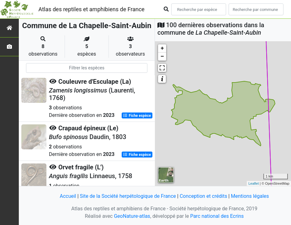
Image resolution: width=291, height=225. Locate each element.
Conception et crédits (203, 196)
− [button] (162, 56)
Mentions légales (250, 196)
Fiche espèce (137, 115)
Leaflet (253, 183)
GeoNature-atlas (132, 216)
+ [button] (162, 48)
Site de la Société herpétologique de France (128, 196)
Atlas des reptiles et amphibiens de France (92, 9)
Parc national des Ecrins (217, 216)
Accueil (68, 196)
